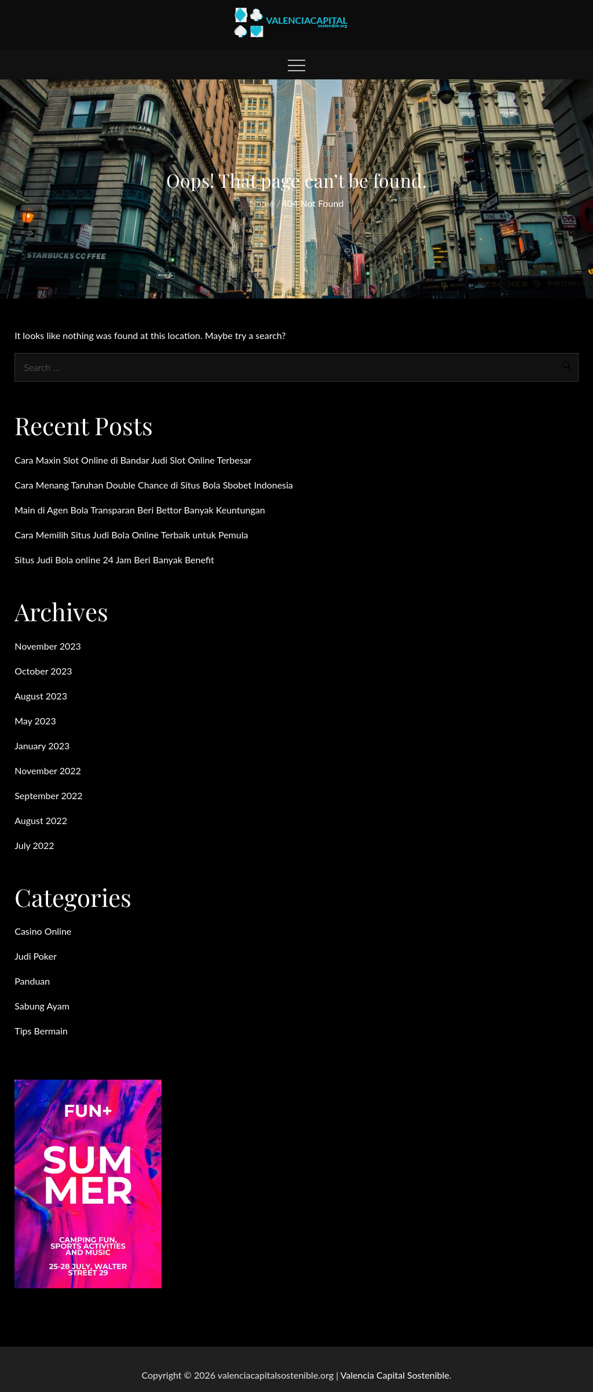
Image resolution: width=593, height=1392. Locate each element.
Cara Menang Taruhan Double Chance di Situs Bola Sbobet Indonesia (153, 484)
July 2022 (34, 845)
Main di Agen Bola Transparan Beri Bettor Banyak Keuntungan (139, 509)
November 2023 (47, 645)
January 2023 (41, 745)
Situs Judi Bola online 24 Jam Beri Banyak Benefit (114, 559)
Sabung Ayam (41, 1005)
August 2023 (40, 695)
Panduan (32, 980)
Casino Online (42, 930)
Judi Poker (35, 955)
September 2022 (48, 795)
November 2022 (47, 770)
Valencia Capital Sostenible (395, 1374)
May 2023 (35, 720)
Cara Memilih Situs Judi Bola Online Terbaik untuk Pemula (131, 534)
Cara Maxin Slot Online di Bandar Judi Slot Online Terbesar (132, 459)
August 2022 (40, 820)
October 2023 (43, 670)
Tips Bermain (41, 1030)
